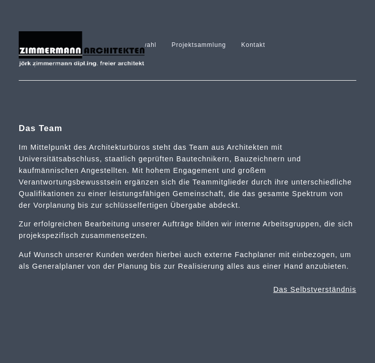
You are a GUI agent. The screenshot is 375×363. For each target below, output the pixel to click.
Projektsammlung (199, 44)
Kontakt (253, 44)
